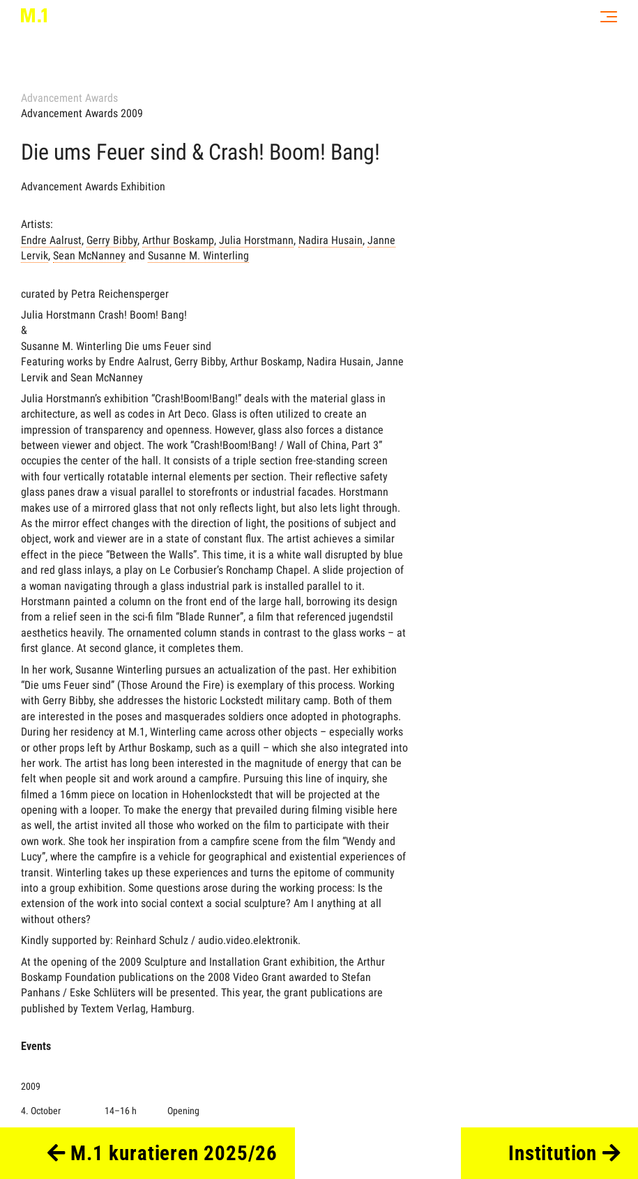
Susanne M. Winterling (198, 255)
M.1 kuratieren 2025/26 (162, 1153)
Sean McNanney (89, 255)
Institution (564, 1153)
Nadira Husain (330, 240)
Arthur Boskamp (178, 240)
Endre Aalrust (51, 240)
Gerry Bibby (111, 240)
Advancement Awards (69, 98)
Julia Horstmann (256, 240)
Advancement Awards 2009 (82, 113)
